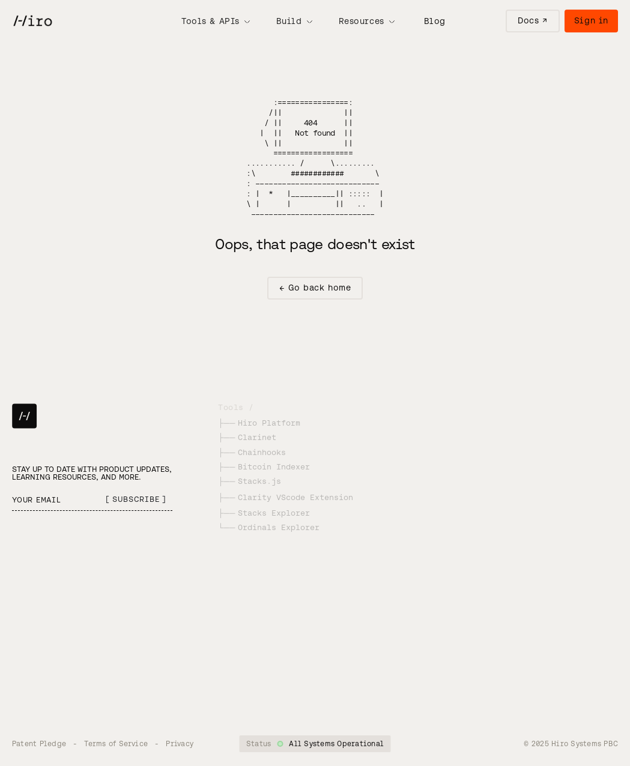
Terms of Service (116, 743)
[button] (215, 21)
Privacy (179, 743)
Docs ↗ (532, 20)
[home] (32, 21)
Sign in (591, 20)
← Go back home (315, 287)
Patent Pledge (39, 743)
